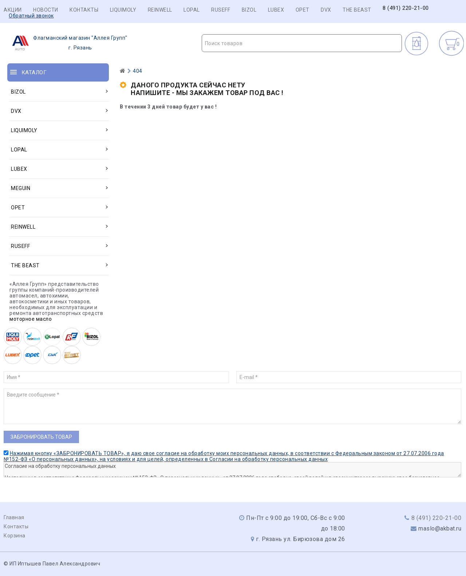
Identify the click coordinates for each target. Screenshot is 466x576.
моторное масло (30, 319)
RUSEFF (220, 10)
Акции (13, 10)
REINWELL (160, 10)
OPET (302, 10)
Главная (14, 517)
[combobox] (302, 43)
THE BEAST (357, 10)
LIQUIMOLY (123, 10)
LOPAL (191, 10)
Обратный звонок (31, 16)
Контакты (84, 10)
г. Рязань (67, 43)
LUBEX (276, 10)
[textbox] (302, 43)
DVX (326, 10)
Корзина (14, 535)
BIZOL (249, 10)
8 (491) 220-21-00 (406, 8)
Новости (45, 10)
